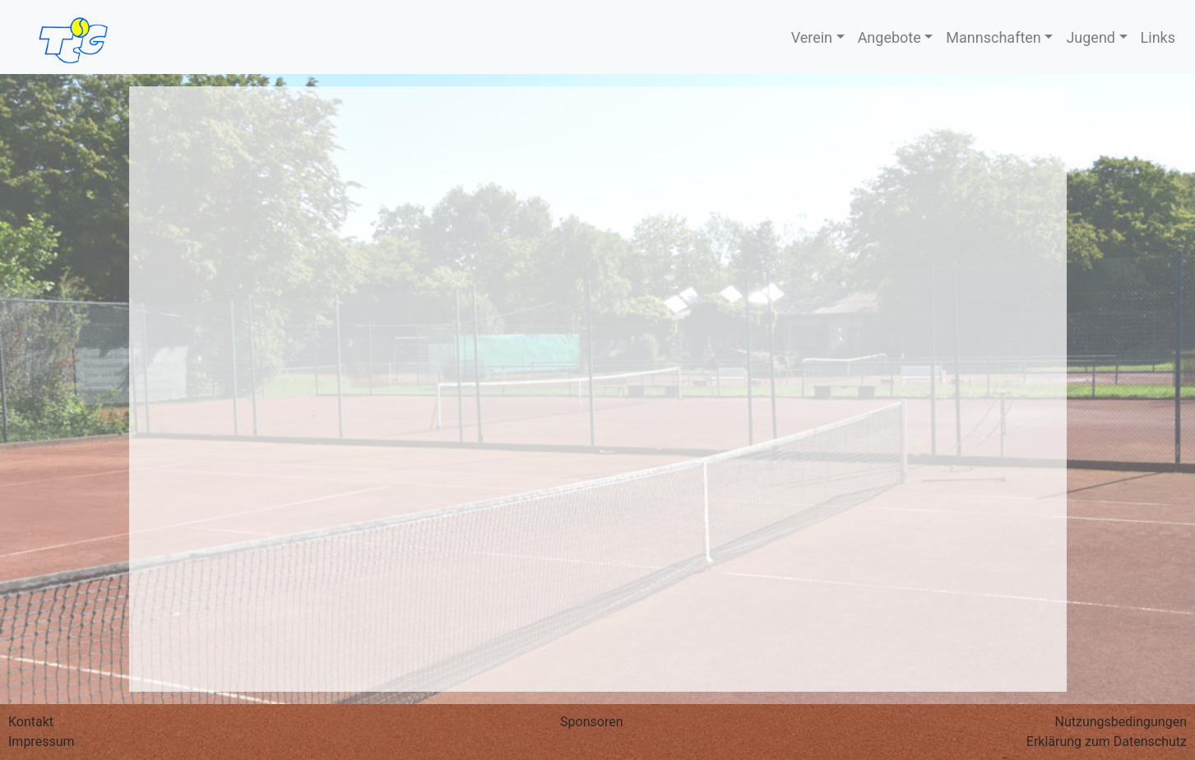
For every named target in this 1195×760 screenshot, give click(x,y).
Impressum (41, 741)
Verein (811, 37)
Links (1158, 37)
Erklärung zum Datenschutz (1106, 741)
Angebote (889, 37)
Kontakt (30, 722)
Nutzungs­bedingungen (1121, 722)
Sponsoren (591, 722)
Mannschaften (993, 37)
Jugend (1090, 37)
